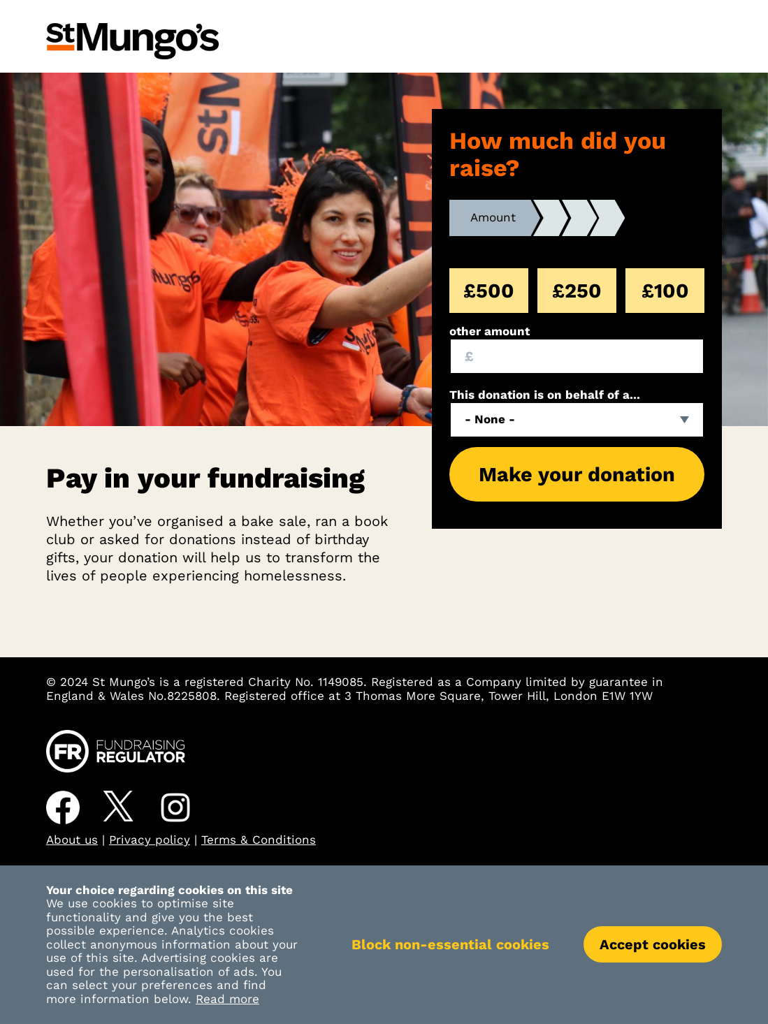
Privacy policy (149, 840)
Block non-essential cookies (450, 944)
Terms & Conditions (258, 840)
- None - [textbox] (490, 419)
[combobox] (577, 420)
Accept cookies (653, 944)
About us (72, 840)
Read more (227, 999)
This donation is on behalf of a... (544, 395)
